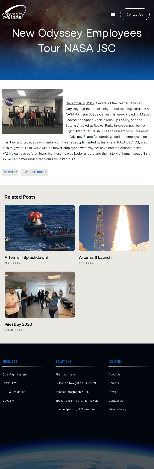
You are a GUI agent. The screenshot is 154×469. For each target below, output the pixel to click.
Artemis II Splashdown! (26, 257)
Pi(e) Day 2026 (18, 324)
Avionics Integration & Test (73, 392)
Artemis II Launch (95, 257)
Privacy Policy (117, 409)
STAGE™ (8, 401)
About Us (114, 374)
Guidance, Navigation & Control (76, 383)
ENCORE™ (9, 383)
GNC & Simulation (13, 392)
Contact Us (115, 401)
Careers (113, 383)
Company (10, 172)
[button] (112, 14)
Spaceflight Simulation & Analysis (77, 401)
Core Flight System (14, 374)
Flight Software (65, 374)
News (112, 392)
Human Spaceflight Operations (75, 409)
